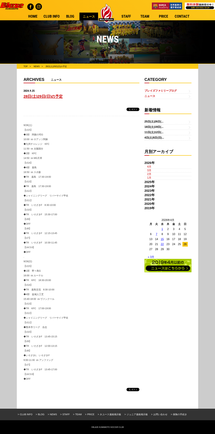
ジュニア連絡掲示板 (137, 414)
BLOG (41, 414)
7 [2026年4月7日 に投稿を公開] (156, 234)
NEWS (53, 414)
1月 (149, 177)
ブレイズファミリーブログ (160, 90)
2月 (149, 174)
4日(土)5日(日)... (154, 137)
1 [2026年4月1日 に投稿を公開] (162, 229)
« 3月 (151, 257)
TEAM (78, 414)
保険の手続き (180, 414)
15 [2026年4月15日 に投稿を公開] (162, 239)
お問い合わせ (160, 414)
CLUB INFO (26, 414)
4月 (149, 166)
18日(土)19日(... (153, 126)
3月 (149, 170)
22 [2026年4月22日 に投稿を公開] (162, 244)
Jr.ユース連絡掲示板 (110, 414)
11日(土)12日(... (153, 132)
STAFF (66, 414)
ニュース (149, 96)
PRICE (90, 414)
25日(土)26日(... (153, 121)
